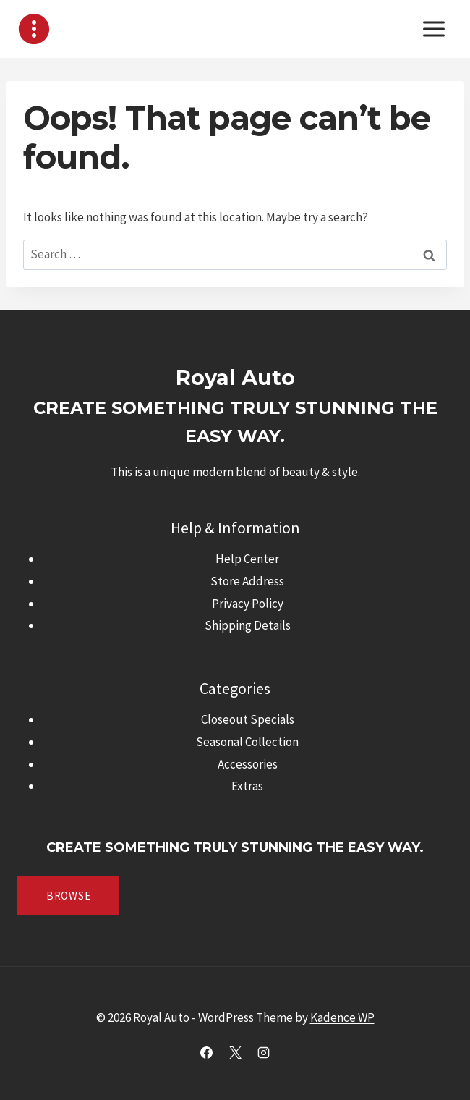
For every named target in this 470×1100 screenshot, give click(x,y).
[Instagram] (263, 1052)
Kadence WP (342, 1017)
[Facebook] (207, 1052)
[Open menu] (433, 29)
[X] (235, 1052)
